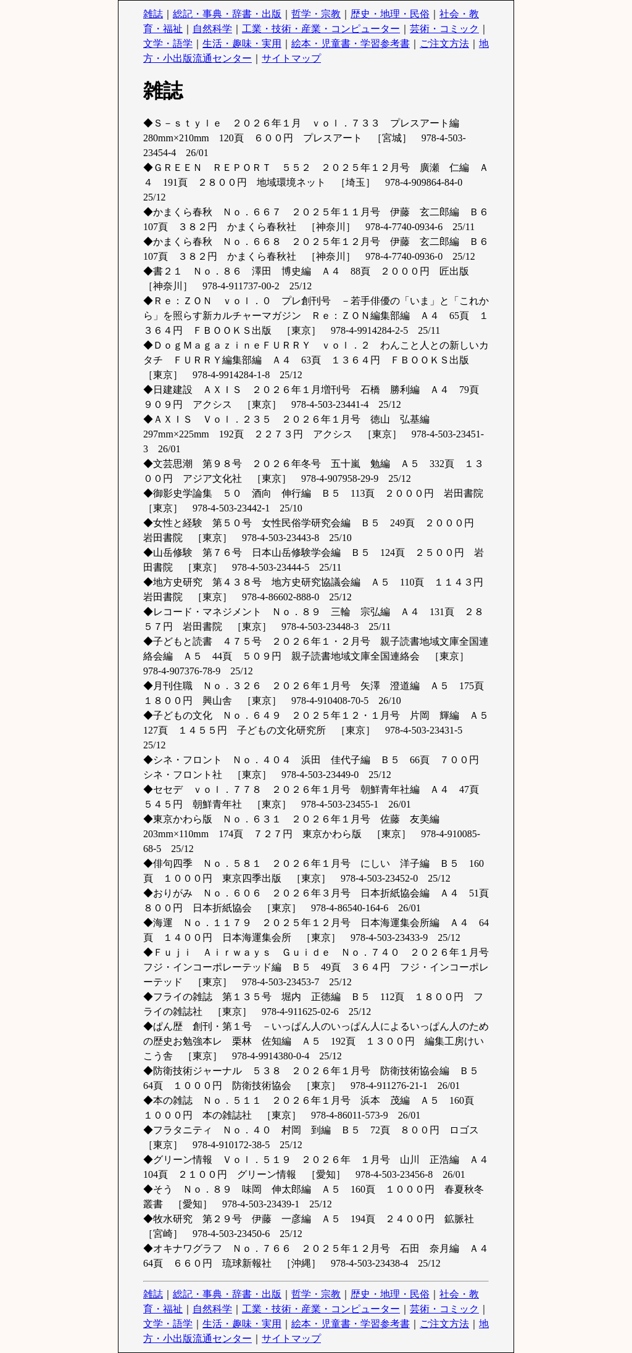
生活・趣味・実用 (241, 43)
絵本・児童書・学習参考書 (350, 43)
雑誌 (153, 14)
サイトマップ (291, 58)
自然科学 (212, 28)
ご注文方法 (444, 43)
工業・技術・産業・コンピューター (321, 28)
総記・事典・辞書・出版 (227, 14)
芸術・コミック (444, 28)
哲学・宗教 (316, 14)
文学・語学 (168, 43)
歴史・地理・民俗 (390, 14)
